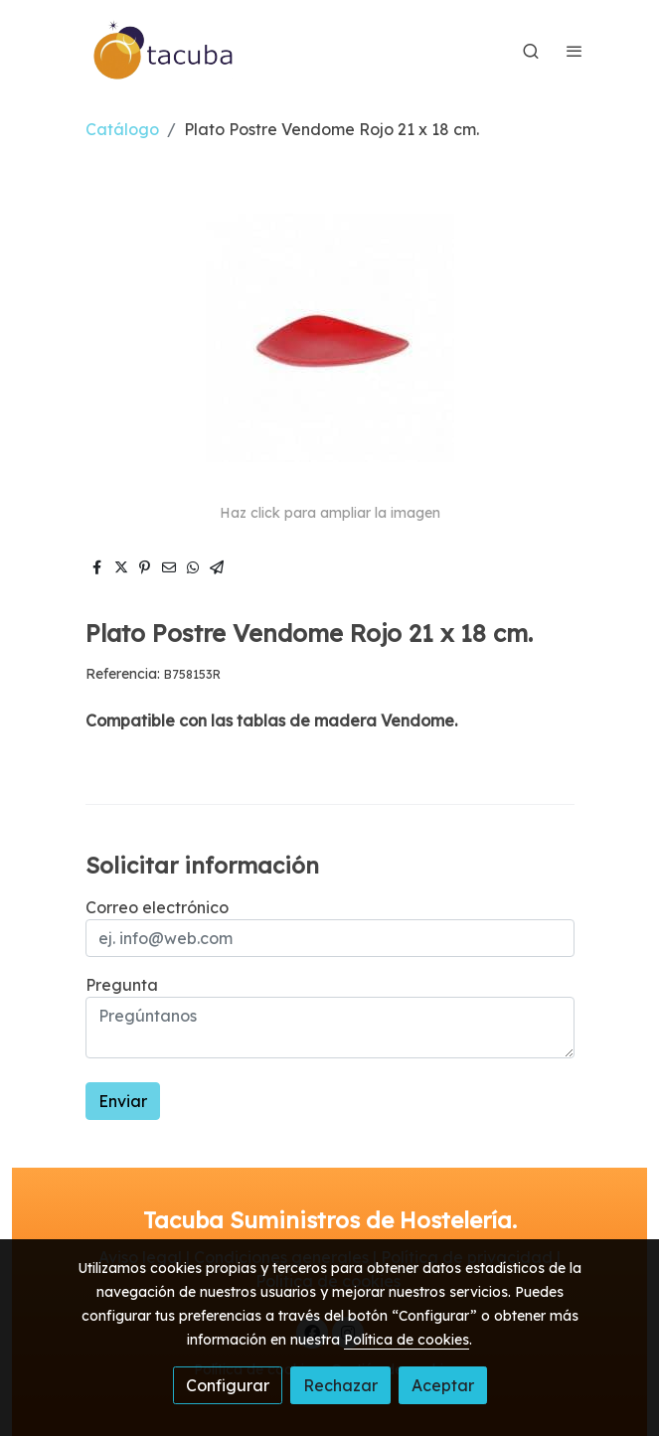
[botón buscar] (531, 51)
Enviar (122, 1101)
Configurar (227, 1385)
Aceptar (443, 1385)
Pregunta (121, 985)
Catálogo (122, 129)
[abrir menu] (574, 51)
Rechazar (340, 1385)
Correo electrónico (157, 907)
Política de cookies (406, 1340)
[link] (164, 50)
